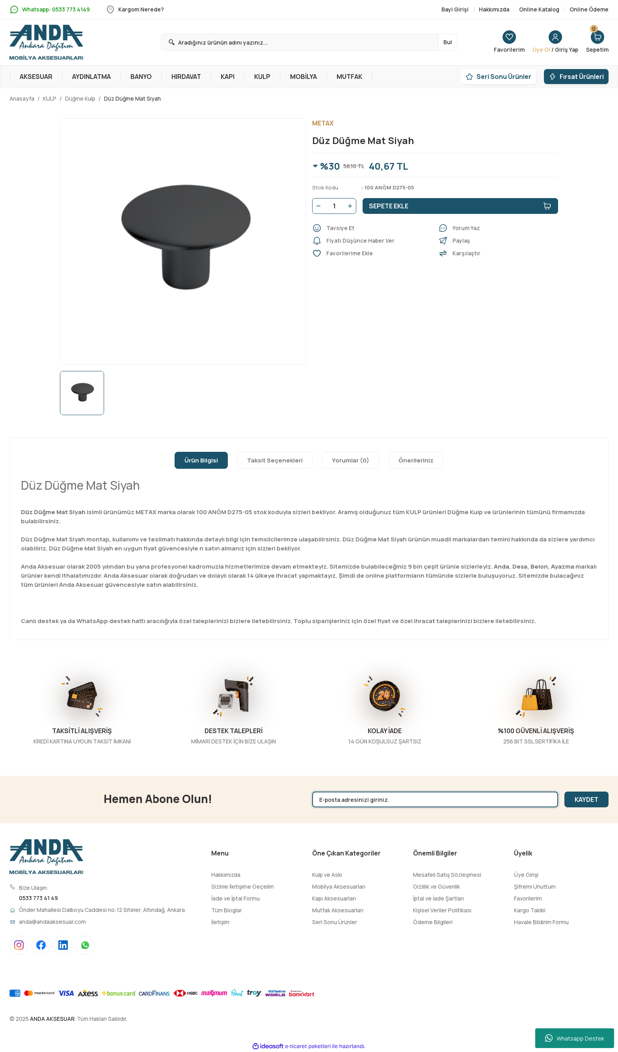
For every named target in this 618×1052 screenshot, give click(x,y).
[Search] (309, 42)
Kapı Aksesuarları (334, 898)
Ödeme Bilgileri (432, 922)
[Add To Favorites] (372, 253)
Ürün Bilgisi (201, 460)
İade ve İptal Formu (235, 898)
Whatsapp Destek (574, 1038)
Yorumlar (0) (350, 460)
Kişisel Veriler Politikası (442, 910)
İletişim (220, 922)
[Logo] (46, 42)
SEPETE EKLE (460, 206)
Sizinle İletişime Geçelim (242, 886)
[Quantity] (334, 206)
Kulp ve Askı (327, 874)
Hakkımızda (225, 874)
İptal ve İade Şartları (438, 898)
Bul (447, 42)
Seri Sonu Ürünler (334, 922)
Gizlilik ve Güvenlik (436, 886)
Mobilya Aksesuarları (338, 886)
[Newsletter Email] (435, 799)
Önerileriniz (416, 460)
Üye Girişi (526, 874)
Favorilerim (528, 898)
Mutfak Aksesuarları (337, 910)
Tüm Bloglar (226, 910)
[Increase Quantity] (351, 206)
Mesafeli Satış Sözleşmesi (447, 874)
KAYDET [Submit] (586, 799)
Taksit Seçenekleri (275, 460)
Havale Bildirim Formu (541, 922)
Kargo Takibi (529, 910)
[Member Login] (555, 42)
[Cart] (597, 42)
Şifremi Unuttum (535, 886)
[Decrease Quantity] (317, 206)
